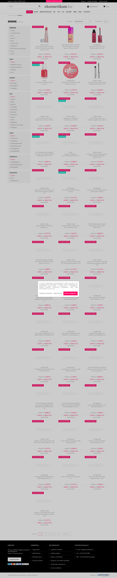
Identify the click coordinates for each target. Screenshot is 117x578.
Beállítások (58, 293)
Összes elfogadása (70, 293)
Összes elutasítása (45, 293)
